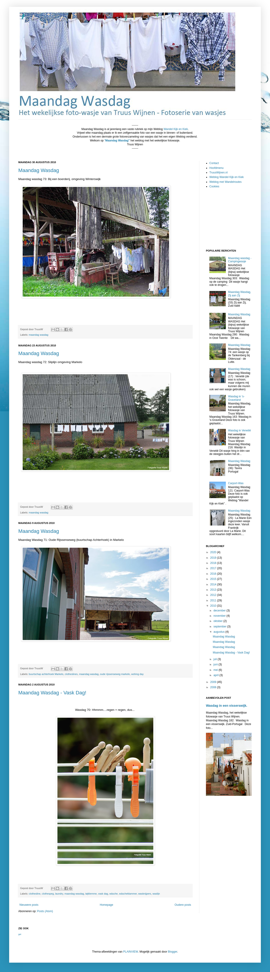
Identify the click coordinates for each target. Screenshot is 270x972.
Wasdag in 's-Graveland (236, 398)
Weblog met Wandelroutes (225, 181)
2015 (213, 579)
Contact (214, 163)
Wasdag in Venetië (239, 430)
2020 (213, 552)
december (220, 610)
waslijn (156, 893)
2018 (213, 563)
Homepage (106, 904)
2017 (213, 568)
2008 (213, 687)
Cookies (214, 186)
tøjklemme (91, 893)
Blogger (172, 951)
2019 (213, 557)
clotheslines (71, 674)
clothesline (34, 893)
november (220, 615)
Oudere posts (183, 904)
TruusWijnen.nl (218, 172)
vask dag (103, 893)
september (220, 626)
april (216, 675)
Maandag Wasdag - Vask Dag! (52, 693)
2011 (213, 600)
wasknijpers (144, 893)
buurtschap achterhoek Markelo (46, 674)
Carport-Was (236, 483)
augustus (219, 631)
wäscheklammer (128, 893)
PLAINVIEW (130, 951)
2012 (213, 595)
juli (215, 659)
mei (216, 670)
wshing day (137, 674)
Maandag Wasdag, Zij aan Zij (239, 293)
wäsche (113, 893)
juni (216, 664)
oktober (218, 621)
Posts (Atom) (45, 911)
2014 (213, 584)
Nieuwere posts (28, 904)
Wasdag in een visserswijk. (226, 705)
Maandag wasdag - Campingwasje (239, 260)
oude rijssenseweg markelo (115, 674)
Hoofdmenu (216, 168)
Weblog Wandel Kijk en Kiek (226, 177)
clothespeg (48, 893)
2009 (213, 682)
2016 (213, 573)
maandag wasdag (38, 334)
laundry (59, 893)
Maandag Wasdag (38, 170)
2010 (213, 605)
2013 (213, 589)
